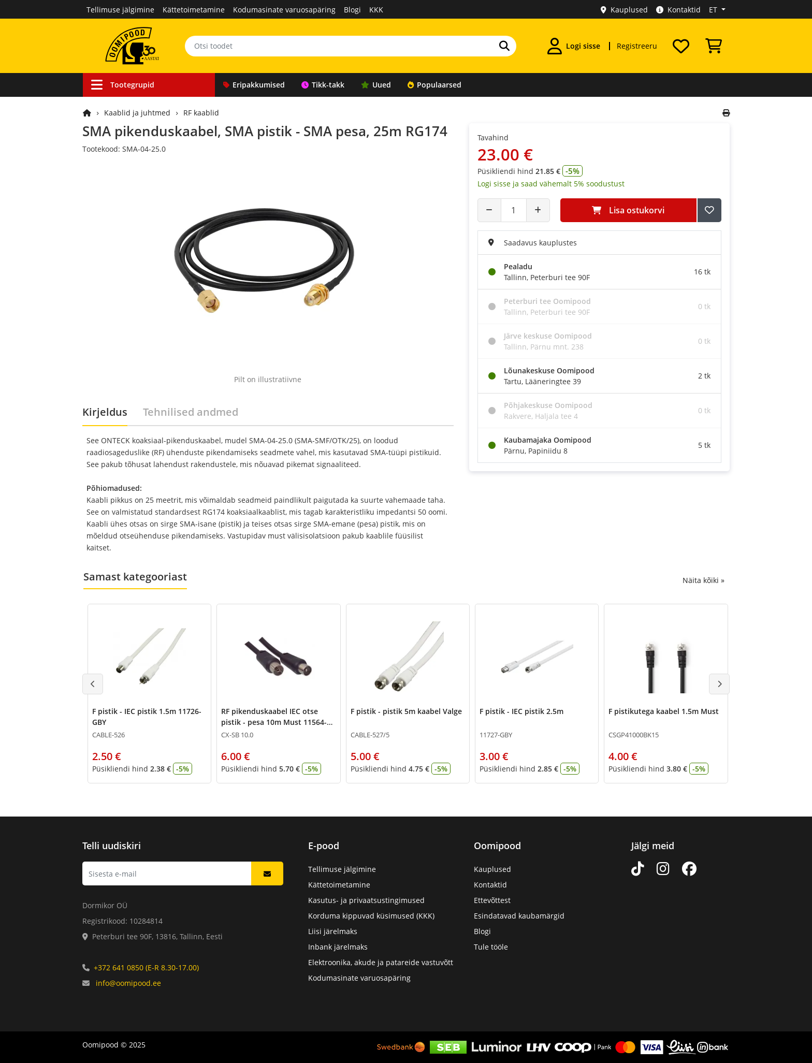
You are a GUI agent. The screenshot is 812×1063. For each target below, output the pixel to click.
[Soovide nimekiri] (681, 46)
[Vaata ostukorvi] (714, 46)
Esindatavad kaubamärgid (519, 916)
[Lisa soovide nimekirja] (709, 210)
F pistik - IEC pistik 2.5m (521, 711)
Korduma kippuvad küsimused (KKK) (371, 916)
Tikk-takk (322, 85)
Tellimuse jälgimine (120, 9)
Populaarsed (434, 85)
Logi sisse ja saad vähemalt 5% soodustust (551, 183)
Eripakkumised (254, 85)
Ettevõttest (492, 900)
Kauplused (624, 9)
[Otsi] (504, 46)
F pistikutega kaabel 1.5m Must (663, 711)
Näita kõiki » (703, 580)
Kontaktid (678, 9)
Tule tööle (491, 947)
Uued (376, 85)
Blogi (352, 9)
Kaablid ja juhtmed (137, 113)
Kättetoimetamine (194, 9)
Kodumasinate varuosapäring (284, 9)
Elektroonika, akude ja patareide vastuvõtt (380, 962)
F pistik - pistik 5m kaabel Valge (406, 711)
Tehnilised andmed (190, 412)
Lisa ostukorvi (628, 210)
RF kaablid (201, 113)
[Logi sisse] (574, 46)
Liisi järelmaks (332, 931)
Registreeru (637, 46)
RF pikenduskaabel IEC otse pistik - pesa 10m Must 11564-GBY (274, 722)
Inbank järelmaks (338, 947)
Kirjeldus (104, 412)
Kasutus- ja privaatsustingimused (366, 900)
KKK (376, 9)
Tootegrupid (122, 84)
